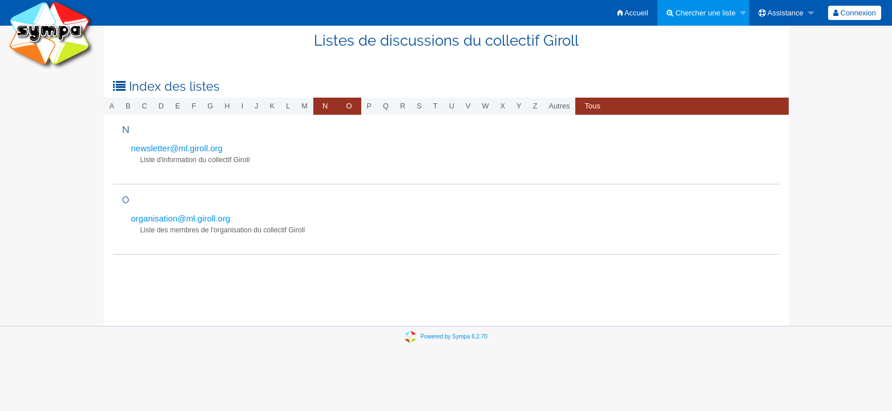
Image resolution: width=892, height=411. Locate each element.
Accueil (632, 13)
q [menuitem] (386, 106)
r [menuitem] (402, 106)
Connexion (854, 13)
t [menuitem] (435, 106)
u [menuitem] (451, 106)
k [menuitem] (272, 106)
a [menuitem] (112, 106)
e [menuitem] (177, 106)
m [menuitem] (304, 106)
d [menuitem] (161, 106)
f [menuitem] (194, 106)
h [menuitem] (226, 106)
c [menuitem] (144, 106)
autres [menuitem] (559, 106)
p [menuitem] (369, 106)
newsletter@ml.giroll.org (177, 148)
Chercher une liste (701, 13)
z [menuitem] (535, 106)
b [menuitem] (128, 106)
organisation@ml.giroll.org (181, 218)
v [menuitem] (468, 106)
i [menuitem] (242, 106)
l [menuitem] (288, 106)
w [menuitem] (485, 106)
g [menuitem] (210, 106)
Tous (592, 106)
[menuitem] (632, 13)
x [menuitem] (503, 106)
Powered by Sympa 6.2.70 (454, 336)
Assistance (781, 13)
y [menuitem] (519, 106)
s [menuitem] (419, 106)
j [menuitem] (256, 106)
